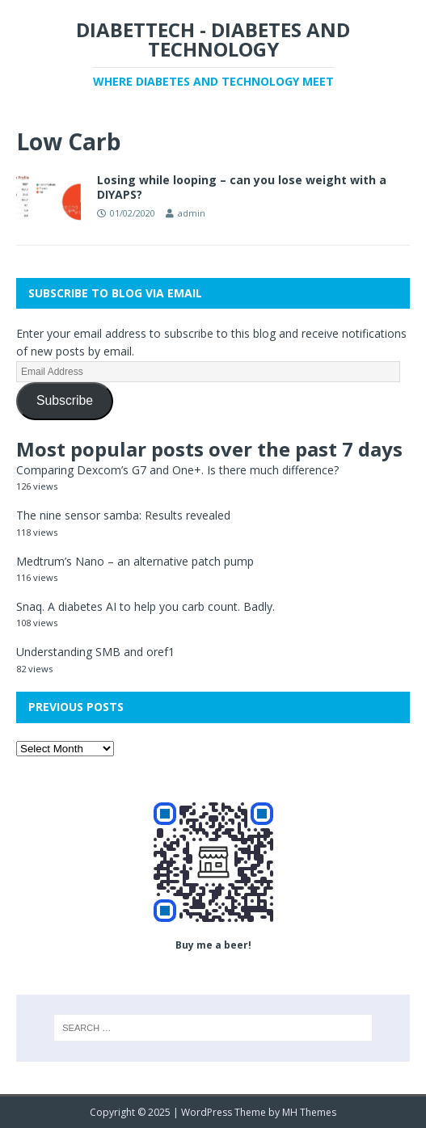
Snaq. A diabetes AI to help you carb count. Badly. (145, 606)
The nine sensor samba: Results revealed (123, 515)
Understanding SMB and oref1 (95, 651)
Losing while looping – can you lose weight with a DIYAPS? (241, 187)
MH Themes (309, 1112)
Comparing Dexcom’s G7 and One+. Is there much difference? (177, 470)
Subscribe (64, 400)
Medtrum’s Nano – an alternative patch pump (135, 561)
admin (191, 213)
